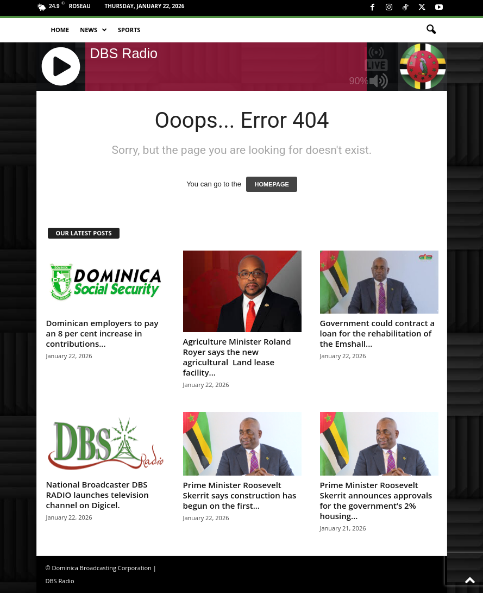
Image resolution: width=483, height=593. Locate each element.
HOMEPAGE (271, 184)
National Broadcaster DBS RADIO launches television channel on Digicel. (97, 494)
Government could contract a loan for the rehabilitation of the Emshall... (377, 333)
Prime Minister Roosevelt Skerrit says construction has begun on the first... (240, 495)
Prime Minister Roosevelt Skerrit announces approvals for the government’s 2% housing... (376, 500)
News (93, 30)
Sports (129, 30)
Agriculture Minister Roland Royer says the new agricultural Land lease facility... (237, 357)
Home (60, 30)
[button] (431, 30)
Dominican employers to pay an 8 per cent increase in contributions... (102, 333)
